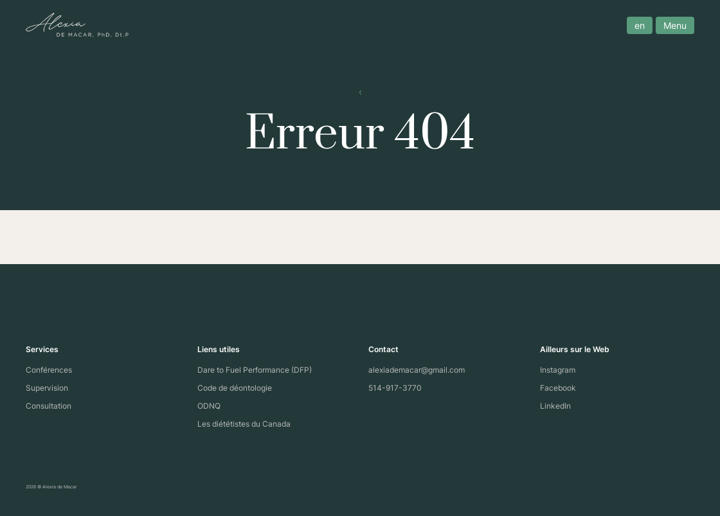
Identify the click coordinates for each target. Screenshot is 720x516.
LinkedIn (555, 406)
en (639, 25)
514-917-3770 (395, 388)
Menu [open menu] (675, 25)
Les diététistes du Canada (244, 424)
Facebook (558, 388)
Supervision (47, 388)
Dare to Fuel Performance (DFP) (254, 370)
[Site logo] (77, 25)
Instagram (557, 370)
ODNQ (209, 406)
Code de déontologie (234, 388)
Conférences (49, 370)
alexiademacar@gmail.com (416, 370)
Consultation (48, 406)
